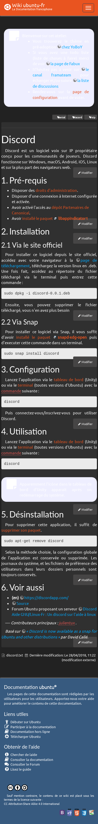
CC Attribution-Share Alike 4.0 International (32, 803)
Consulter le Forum (22, 764)
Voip (90, 117)
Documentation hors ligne (27, 731)
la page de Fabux (65, 63)
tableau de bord (68, 379)
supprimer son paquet (21, 529)
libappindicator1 (73, 218)
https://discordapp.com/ (46, 597)
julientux (67, 622)
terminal (25, 384)
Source (22, 603)
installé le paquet (37, 218)
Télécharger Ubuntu (22, 736)
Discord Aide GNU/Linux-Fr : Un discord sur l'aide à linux (54, 611)
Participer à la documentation (30, 727)
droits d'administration (56, 190)
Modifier (87, 172)
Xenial (59, 117)
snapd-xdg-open (72, 337)
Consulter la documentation (28, 759)
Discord (75, 117)
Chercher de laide (20, 754)
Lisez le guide (17, 769)
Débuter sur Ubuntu (22, 722)
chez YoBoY (72, 46)
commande (11, 390)
